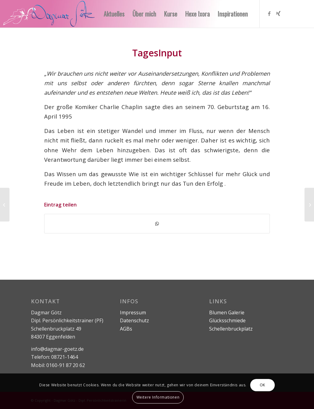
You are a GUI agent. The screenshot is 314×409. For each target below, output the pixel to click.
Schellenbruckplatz (231, 328)
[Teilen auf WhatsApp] (157, 223)
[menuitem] (114, 14)
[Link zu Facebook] (269, 13)
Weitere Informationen (158, 397)
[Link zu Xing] (278, 13)
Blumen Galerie (226, 312)
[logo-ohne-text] (63, 14)
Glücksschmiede (227, 320)
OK (262, 385)
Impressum (133, 312)
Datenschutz (134, 320)
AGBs (126, 328)
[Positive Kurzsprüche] (5, 205)
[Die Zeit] (309, 205)
